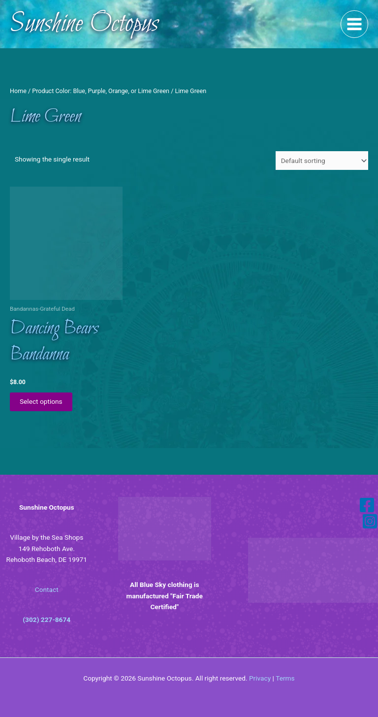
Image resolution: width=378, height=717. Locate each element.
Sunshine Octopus (84, 24)
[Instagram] (370, 521)
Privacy (260, 678)
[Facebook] (367, 505)
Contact (47, 589)
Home (18, 91)
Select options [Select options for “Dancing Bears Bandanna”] (41, 401)
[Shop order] (322, 160)
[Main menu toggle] (355, 24)
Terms (285, 678)
